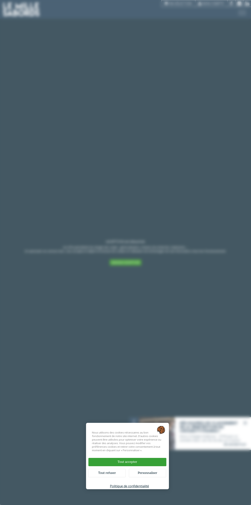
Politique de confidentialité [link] (129, 486)
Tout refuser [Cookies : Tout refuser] (107, 473)
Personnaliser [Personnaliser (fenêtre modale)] (147, 473)
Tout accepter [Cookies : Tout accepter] (127, 462)
